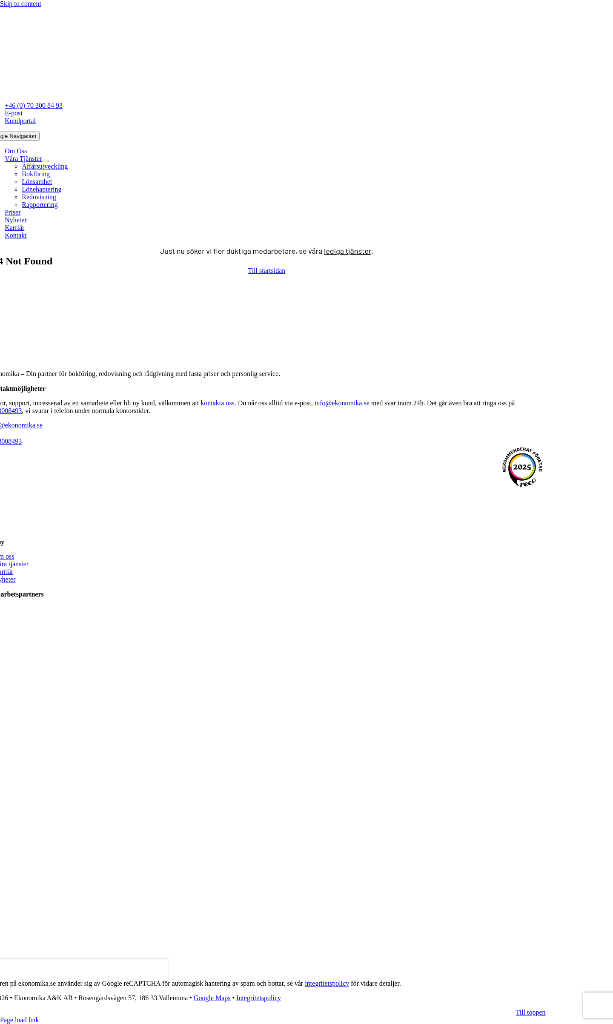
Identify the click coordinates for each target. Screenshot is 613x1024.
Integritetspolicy (258, 997)
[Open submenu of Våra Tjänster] (45, 161)
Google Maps (212, 997)
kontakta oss (218, 403)
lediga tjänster (347, 250)
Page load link (19, 1020)
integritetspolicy (327, 983)
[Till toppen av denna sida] (531, 1012)
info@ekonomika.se (342, 403)
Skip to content (20, 3)
